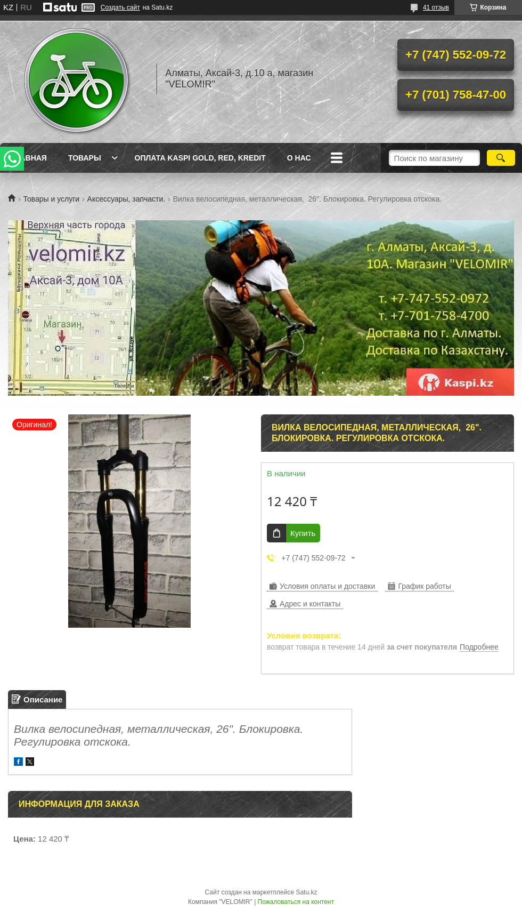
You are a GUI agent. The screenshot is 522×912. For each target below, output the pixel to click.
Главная (29, 158)
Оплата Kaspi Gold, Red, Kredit (200, 158)
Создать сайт (120, 7)
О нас (299, 158)
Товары (84, 158)
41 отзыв (436, 7)
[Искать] (501, 158)
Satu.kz (306, 892)
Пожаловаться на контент (296, 902)
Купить (302, 533)
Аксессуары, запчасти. (126, 199)
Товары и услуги (51, 199)
